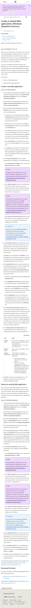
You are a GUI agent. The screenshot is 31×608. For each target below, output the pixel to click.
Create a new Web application (8, 36)
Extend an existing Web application (9, 38)
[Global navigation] (1, 2)
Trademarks (12, 604)
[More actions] (29, 17)
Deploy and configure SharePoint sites (12, 17)
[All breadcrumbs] (2, 17)
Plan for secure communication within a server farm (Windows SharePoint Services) (17, 236)
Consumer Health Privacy (19, 602)
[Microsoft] (15, 2)
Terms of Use (5, 604)
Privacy (10, 602)
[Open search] (25, 2)
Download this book (6, 39)
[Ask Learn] (26, 17)
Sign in (28, 1)
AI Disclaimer (5, 600)
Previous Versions (13, 600)
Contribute (5, 602)
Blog (19, 600)
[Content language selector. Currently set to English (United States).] (9, 594)
